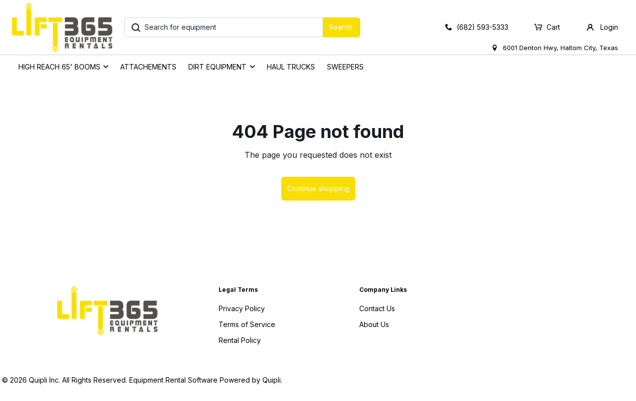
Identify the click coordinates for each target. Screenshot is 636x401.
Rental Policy (240, 340)
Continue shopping (318, 188)
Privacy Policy (242, 308)
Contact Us (377, 308)
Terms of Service (247, 324)
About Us (374, 324)
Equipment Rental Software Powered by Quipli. (205, 380)
